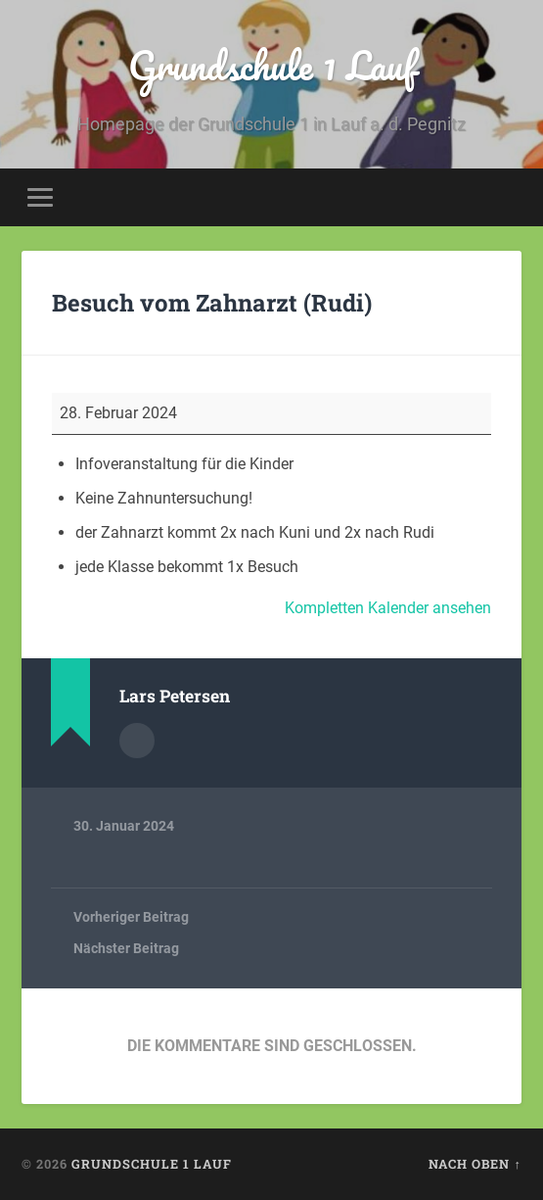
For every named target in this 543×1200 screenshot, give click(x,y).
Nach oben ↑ (474, 1164)
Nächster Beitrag (126, 948)
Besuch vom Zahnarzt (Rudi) (212, 302)
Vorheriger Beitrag (131, 917)
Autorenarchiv (137, 740)
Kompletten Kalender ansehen (388, 608)
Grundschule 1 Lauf (272, 65)
